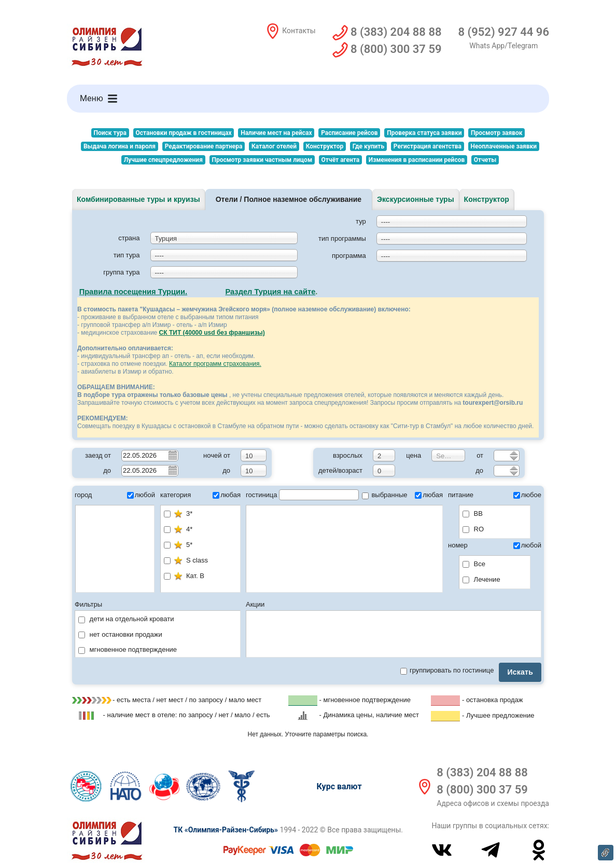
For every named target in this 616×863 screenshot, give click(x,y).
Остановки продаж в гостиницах (184, 132)
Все (474, 564)
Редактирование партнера (204, 146)
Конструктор (324, 146)
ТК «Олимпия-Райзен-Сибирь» (225, 830)
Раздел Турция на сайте (270, 291)
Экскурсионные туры (415, 199)
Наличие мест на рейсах (276, 132)
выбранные (385, 495)
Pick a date (172, 455)
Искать (520, 672)
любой (141, 495)
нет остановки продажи (120, 634)
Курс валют (339, 786)
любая (227, 495)
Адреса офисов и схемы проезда (493, 803)
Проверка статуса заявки (424, 132)
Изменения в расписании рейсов (417, 159)
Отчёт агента (340, 159)
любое (527, 495)
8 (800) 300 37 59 (482, 789)
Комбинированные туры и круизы (138, 199)
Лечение (481, 579)
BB (473, 513)
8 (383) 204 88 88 (482, 772)
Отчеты (485, 159)
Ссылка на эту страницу (605, 852)
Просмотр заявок (496, 132)
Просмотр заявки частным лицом (262, 159)
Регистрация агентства (427, 146)
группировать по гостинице (447, 670)
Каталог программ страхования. (215, 363)
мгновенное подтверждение (127, 649)
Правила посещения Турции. (133, 291)
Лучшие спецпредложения (163, 159)
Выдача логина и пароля (119, 146)
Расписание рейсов (349, 132)
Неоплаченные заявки (504, 146)
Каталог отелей (274, 146)
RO (473, 529)
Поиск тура (109, 132)
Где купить (368, 146)
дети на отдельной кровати (126, 619)
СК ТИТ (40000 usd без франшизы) (212, 332)
